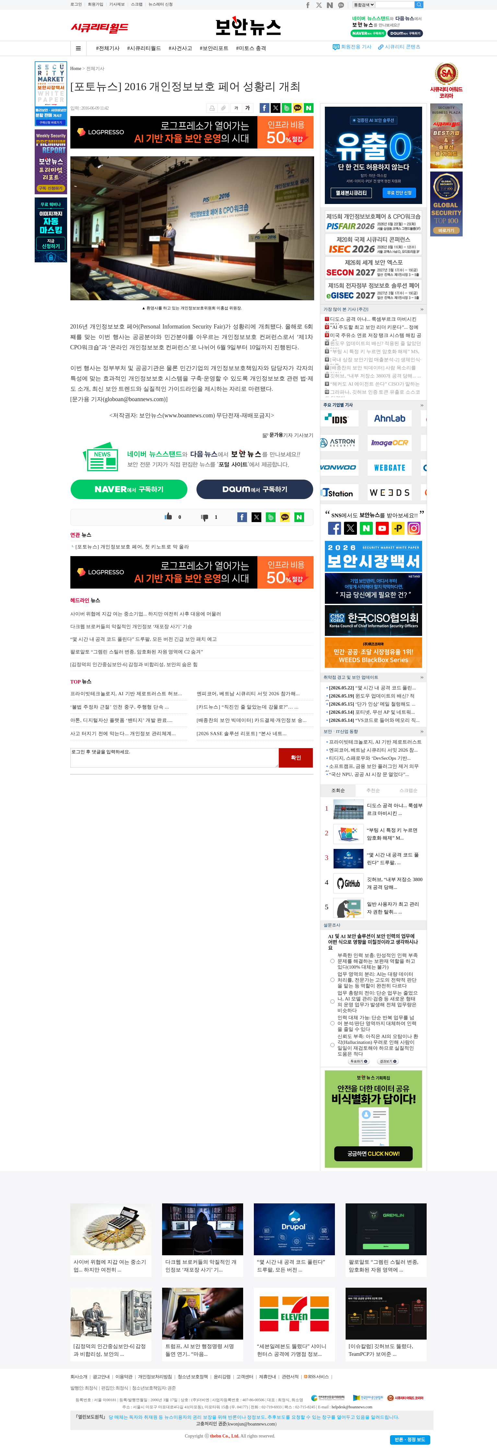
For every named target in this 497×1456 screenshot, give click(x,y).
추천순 (373, 790)
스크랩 (137, 4)
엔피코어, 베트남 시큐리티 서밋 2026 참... (373, 750)
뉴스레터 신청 (160, 4)
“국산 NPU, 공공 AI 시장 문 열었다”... (369, 774)
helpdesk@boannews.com (352, 1407)
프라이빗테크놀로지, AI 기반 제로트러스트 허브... (126, 693)
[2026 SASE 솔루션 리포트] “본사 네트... (242, 733)
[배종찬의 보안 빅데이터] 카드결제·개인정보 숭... (252, 720)
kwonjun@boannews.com (251, 1424)
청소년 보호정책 (193, 1376)
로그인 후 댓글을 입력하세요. (174, 758)
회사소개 (78, 1376)
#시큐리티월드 (144, 48)
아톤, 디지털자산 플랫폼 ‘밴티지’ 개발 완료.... (121, 720)
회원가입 (95, 4)
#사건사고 (180, 48)
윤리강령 (222, 1376)
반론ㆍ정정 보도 (410, 1440)
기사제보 (117, 4)
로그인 (76, 4)
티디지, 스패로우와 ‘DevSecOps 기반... (370, 758)
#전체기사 (108, 48)
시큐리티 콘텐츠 (402, 46)
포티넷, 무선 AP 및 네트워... (372, 712)
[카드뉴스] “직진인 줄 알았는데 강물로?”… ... (248, 707)
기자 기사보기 (288, 435)
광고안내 (101, 1376)
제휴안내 (267, 1376)
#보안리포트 (214, 48)
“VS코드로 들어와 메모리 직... (374, 720)
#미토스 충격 (251, 48)
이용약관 (123, 1376)
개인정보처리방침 (155, 1376)
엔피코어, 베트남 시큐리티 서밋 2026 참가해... (248, 693)
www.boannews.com (188, 415)
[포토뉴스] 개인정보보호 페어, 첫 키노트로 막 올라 (132, 546)
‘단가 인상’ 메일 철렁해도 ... (372, 704)
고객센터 (244, 1376)
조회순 (338, 790)
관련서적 (290, 1376)
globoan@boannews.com (134, 399)
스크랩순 (408, 790)
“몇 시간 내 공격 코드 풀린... (372, 687)
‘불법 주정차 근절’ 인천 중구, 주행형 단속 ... (119, 707)
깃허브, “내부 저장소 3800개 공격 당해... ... (375, 375)
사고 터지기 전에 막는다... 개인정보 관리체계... (123, 733)
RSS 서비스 (318, 1376)
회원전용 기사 (356, 46)
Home (75, 68)
